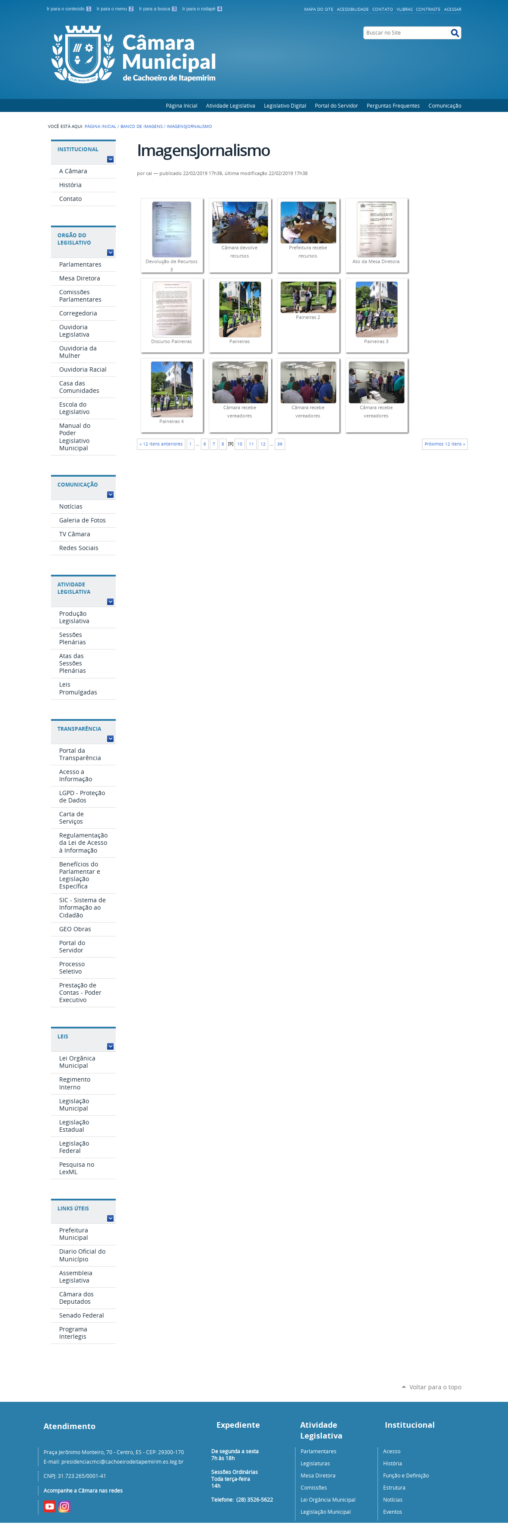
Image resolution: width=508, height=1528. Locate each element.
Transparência (79, 728)
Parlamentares (319, 1451)
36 (280, 444)
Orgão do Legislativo (74, 239)
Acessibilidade (353, 9)
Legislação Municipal (326, 1511)
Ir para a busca (159, 8)
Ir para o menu (116, 8)
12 (263, 444)
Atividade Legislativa (230, 105)
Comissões (314, 1487)
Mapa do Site (318, 9)
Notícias (393, 1499)
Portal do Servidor (336, 105)
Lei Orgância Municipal (328, 1499)
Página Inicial (181, 105)
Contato (382, 9)
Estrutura (394, 1487)
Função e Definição (406, 1475)
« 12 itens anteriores (161, 444)
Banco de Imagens (141, 126)
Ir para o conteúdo (70, 8)
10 (239, 444)
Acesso (391, 1451)
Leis (62, 1036)
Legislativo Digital (285, 105)
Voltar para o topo (435, 1387)
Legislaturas (315, 1463)
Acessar (452, 9)
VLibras (405, 9)
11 (251, 444)
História (392, 1463)
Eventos (392, 1511)
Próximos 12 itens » (445, 444)
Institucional (77, 149)
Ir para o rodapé (202, 8)
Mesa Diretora (318, 1475)
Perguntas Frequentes (393, 105)
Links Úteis (73, 1208)
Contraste (428, 9)
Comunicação (445, 105)
